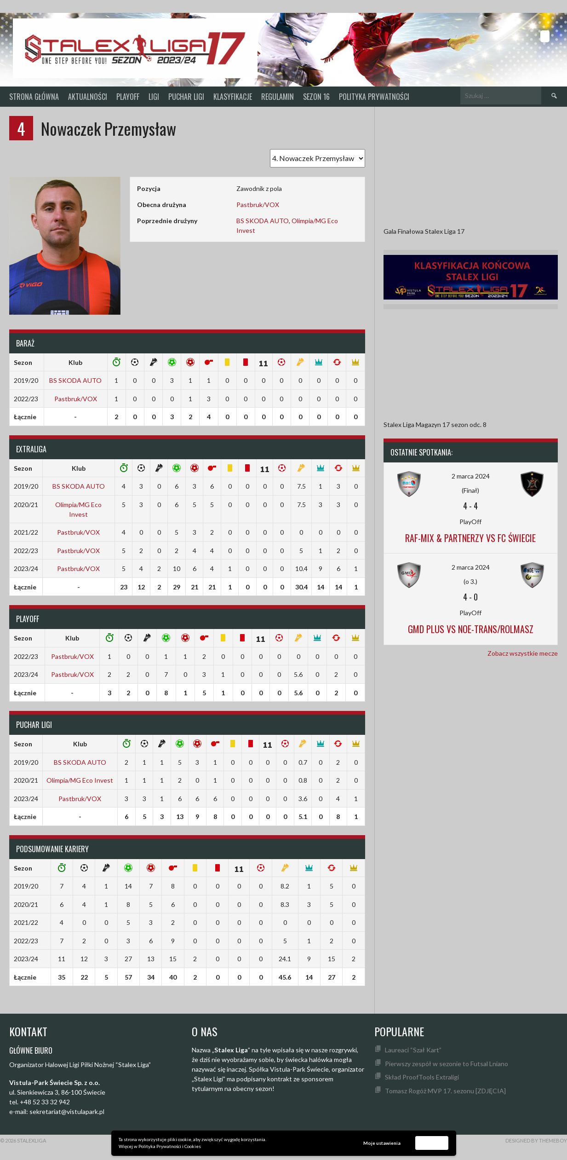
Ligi (154, 96)
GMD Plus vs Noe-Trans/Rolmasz (470, 629)
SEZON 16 (316, 96)
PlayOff (127, 96)
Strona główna (34, 96)
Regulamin (277, 96)
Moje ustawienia (382, 1143)
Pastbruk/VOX (257, 204)
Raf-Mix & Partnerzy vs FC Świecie (470, 538)
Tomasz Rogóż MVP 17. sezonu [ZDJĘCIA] (445, 1091)
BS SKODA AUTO (262, 221)
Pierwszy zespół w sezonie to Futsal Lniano (446, 1064)
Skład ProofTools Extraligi (422, 1077)
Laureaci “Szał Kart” (413, 1050)
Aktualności (87, 96)
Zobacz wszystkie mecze (522, 653)
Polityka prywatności (374, 96)
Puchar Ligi (186, 96)
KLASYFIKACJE (232, 96)
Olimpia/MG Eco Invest (79, 780)
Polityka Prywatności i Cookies (169, 1146)
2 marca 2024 (471, 476)
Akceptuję (432, 1142)
